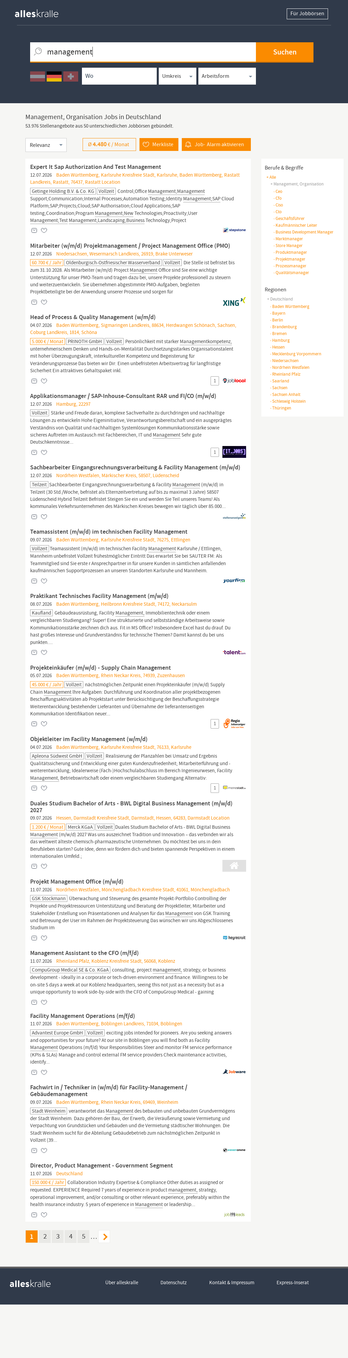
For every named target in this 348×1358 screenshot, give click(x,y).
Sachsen (278, 388)
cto (277, 212)
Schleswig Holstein (288, 401)
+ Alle (271, 177)
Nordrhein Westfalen (289, 367)
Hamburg (280, 340)
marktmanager (288, 239)
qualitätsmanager (291, 272)
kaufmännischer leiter (295, 225)
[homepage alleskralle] (42, 11)
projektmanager (289, 259)
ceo (277, 191)
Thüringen (280, 408)
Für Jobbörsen (307, 13)
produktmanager (290, 252)
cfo (277, 198)
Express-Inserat (293, 1336)
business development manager (303, 232)
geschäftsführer (289, 218)
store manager (288, 245)
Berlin (276, 320)
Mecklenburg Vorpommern (295, 354)
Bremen (278, 333)
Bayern (277, 313)
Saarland (279, 381)
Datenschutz (174, 1336)
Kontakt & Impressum (232, 1336)
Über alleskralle (121, 1336)
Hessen (277, 347)
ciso (278, 205)
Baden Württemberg (289, 306)
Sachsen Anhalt (285, 394)
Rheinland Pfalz (285, 374)
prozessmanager (289, 266)
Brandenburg (283, 327)
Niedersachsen (284, 360)
